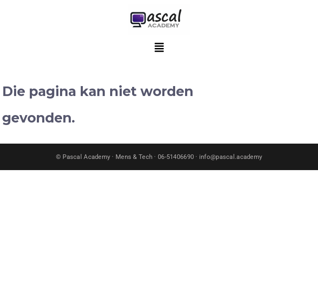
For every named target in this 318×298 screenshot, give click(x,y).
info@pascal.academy (230, 157)
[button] (159, 48)
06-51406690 (176, 157)
